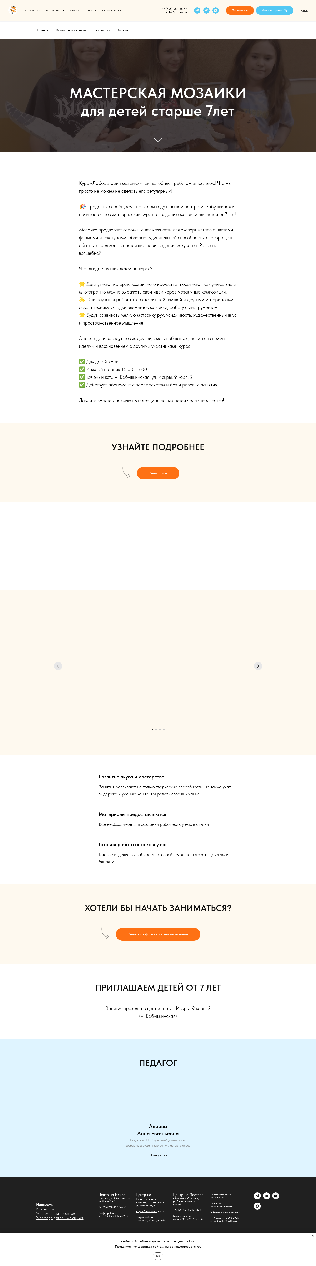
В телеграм (45, 1209)
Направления (32, 10)
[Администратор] (257, 1198)
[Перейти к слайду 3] (160, 729)
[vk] (206, 10)
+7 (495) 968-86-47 (174, 8)
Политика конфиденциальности (221, 1204)
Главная (42, 30)
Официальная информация (225, 1211)
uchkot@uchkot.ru (228, 1220)
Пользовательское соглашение (220, 1195)
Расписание (53, 10)
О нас (89, 10)
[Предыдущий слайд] (58, 666)
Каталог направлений (71, 30)
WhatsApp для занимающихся (60, 1218)
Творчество (102, 30)
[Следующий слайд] (258, 666)
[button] (240, 10)
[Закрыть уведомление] (313, 1236)
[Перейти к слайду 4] (164, 729)
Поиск (304, 11)
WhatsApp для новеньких (55, 1213)
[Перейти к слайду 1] (152, 729)
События (74, 10)
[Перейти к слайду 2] (156, 729)
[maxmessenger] (215, 10)
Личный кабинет (111, 10)
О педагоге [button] (158, 1155)
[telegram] (197, 10)
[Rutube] (275, 1198)
